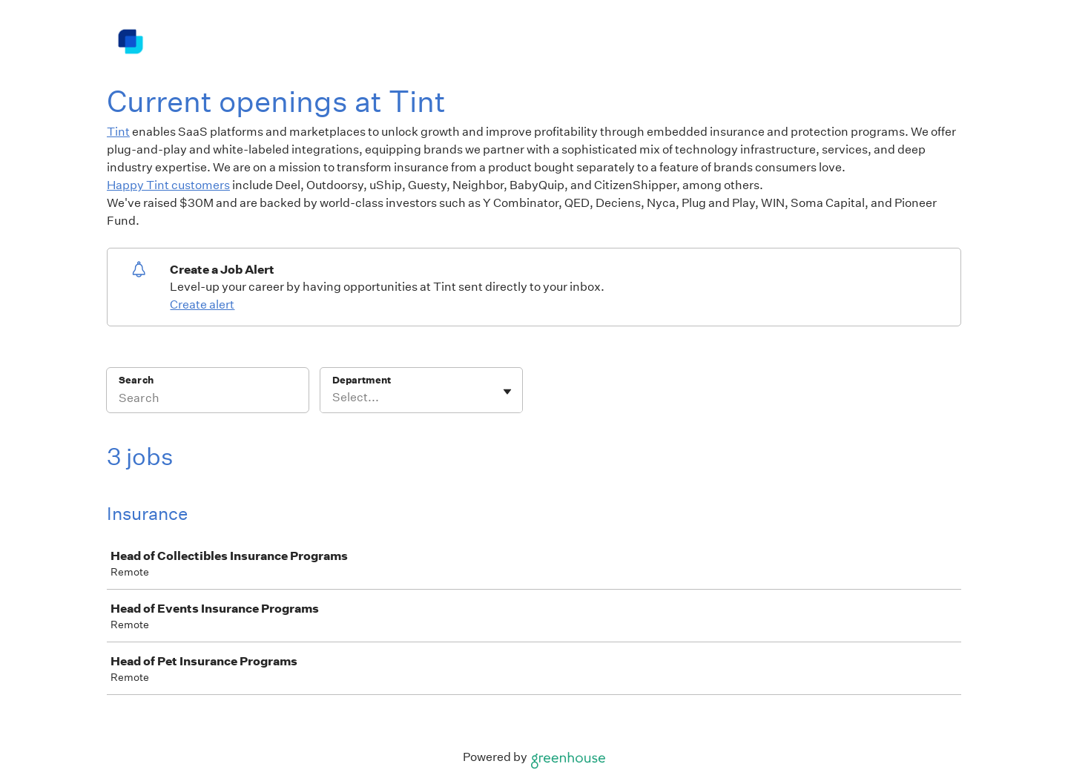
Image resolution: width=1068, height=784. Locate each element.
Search (136, 380)
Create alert (202, 304)
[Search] (208, 399)
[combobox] (333, 397)
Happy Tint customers (168, 185)
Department (361, 380)
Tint (118, 132)
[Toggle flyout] (507, 392)
